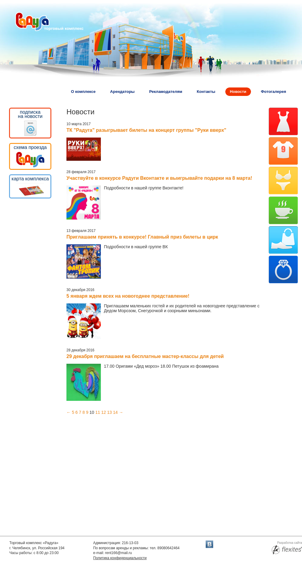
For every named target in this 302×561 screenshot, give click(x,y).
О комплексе (83, 91)
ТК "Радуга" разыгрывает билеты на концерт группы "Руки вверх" (146, 130)
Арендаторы (122, 91)
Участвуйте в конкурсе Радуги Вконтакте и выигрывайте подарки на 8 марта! (159, 178)
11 (97, 412)
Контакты (206, 91)
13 (109, 412)
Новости (238, 91)
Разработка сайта (287, 548)
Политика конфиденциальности (120, 558)
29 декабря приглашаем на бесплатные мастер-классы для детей (145, 356)
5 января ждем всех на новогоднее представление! (127, 296)
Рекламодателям (165, 91)
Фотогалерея (273, 91)
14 (115, 412)
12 (103, 412)
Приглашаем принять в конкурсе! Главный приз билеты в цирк (142, 236)
